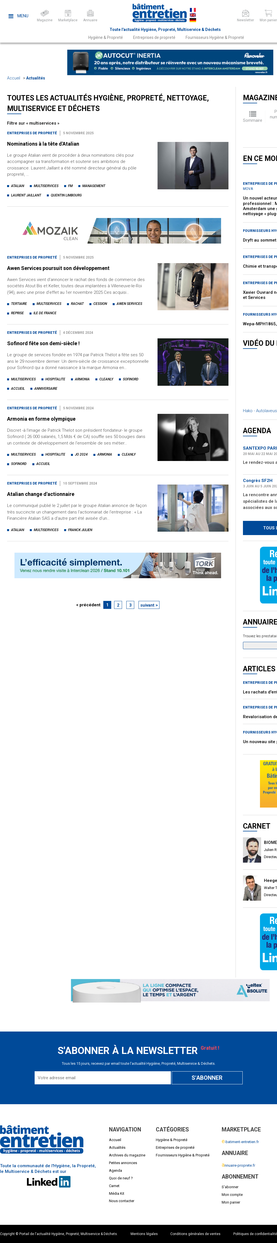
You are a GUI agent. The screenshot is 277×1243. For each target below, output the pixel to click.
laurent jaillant (26, 195)
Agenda (115, 1170)
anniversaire (45, 389)
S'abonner (230, 1187)
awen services (129, 304)
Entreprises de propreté (154, 37)
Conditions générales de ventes (195, 1234)
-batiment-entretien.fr (240, 1142)
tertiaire (19, 304)
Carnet (114, 1186)
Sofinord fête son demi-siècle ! (43, 343)
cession (100, 304)
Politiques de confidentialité (255, 1234)
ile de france (44, 313)
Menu (18, 15)
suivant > (149, 605)
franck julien (80, 530)
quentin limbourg (66, 195)
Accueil (13, 78)
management (93, 186)
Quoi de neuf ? (121, 1178)
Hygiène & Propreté (105, 37)
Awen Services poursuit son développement (58, 268)
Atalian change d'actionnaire (40, 494)
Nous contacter (121, 1201)
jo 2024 (81, 454)
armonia (82, 379)
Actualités (35, 78)
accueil (18, 389)
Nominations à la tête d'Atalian (43, 144)
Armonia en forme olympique (41, 419)
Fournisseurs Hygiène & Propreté (215, 37)
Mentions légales (144, 1234)
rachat (77, 304)
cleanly (106, 379)
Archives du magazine (127, 1155)
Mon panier (231, 1202)
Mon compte (232, 1194)
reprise (17, 313)
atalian (17, 186)
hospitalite (55, 379)
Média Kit (116, 1193)
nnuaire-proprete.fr (238, 1165)
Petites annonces (123, 1163)
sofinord (130, 379)
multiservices (46, 186)
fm (70, 186)
